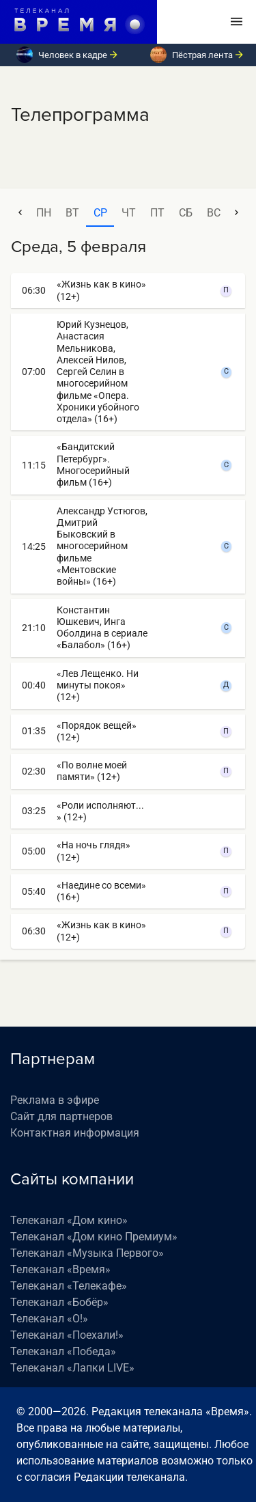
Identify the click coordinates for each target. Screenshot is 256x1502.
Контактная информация (74, 1132)
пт (157, 212)
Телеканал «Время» (60, 1269)
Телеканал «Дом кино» (69, 1220)
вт (72, 212)
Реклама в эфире (54, 1100)
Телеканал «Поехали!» (67, 1335)
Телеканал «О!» (49, 1318)
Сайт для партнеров (61, 1116)
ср (100, 212)
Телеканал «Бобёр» (59, 1302)
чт (129, 212)
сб (186, 212)
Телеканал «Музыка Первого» (87, 1253)
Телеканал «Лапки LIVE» (72, 1367)
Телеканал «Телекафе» (68, 1285)
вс (214, 212)
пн (43, 212)
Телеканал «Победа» (63, 1351)
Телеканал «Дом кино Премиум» (93, 1236)
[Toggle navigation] (236, 22)
